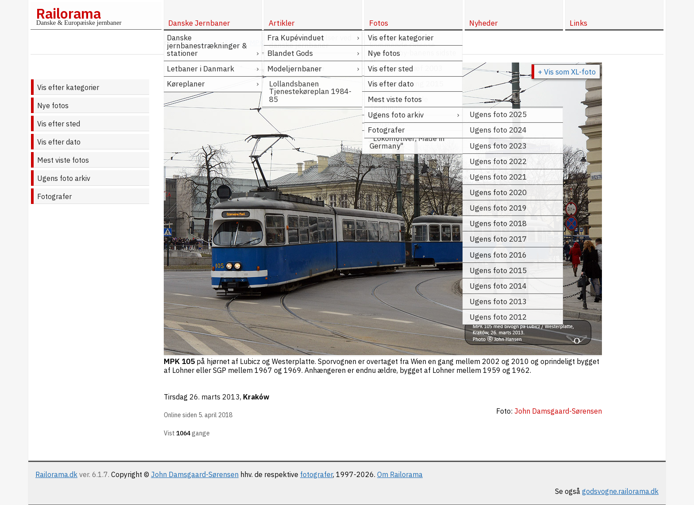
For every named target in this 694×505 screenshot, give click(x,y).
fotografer (316, 474)
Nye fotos (53, 105)
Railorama (68, 13)
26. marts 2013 (214, 396)
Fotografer (54, 196)
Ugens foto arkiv (63, 178)
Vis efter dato (59, 141)
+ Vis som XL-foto (567, 72)
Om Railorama (400, 474)
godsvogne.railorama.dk (620, 491)
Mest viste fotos (63, 160)
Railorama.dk (56, 474)
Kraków (256, 396)
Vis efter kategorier (68, 87)
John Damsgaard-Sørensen (195, 474)
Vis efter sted (58, 123)
